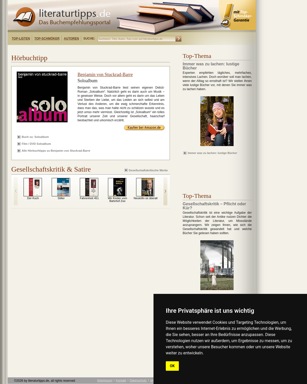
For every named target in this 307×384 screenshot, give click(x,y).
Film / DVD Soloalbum (36, 143)
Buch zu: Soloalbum (35, 136)
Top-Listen (21, 38)
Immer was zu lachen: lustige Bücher (212, 152)
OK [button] (172, 366)
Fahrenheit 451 (89, 198)
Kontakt (121, 380)
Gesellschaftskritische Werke (146, 170)
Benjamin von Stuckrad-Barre (105, 74)
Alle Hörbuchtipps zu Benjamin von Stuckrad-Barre (56, 150)
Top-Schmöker (46, 38)
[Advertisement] (74, 49)
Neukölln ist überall (146, 198)
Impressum (104, 380)
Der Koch (33, 198)
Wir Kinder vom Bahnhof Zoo (117, 199)
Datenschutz (138, 380)
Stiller (61, 198)
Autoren (71, 38)
